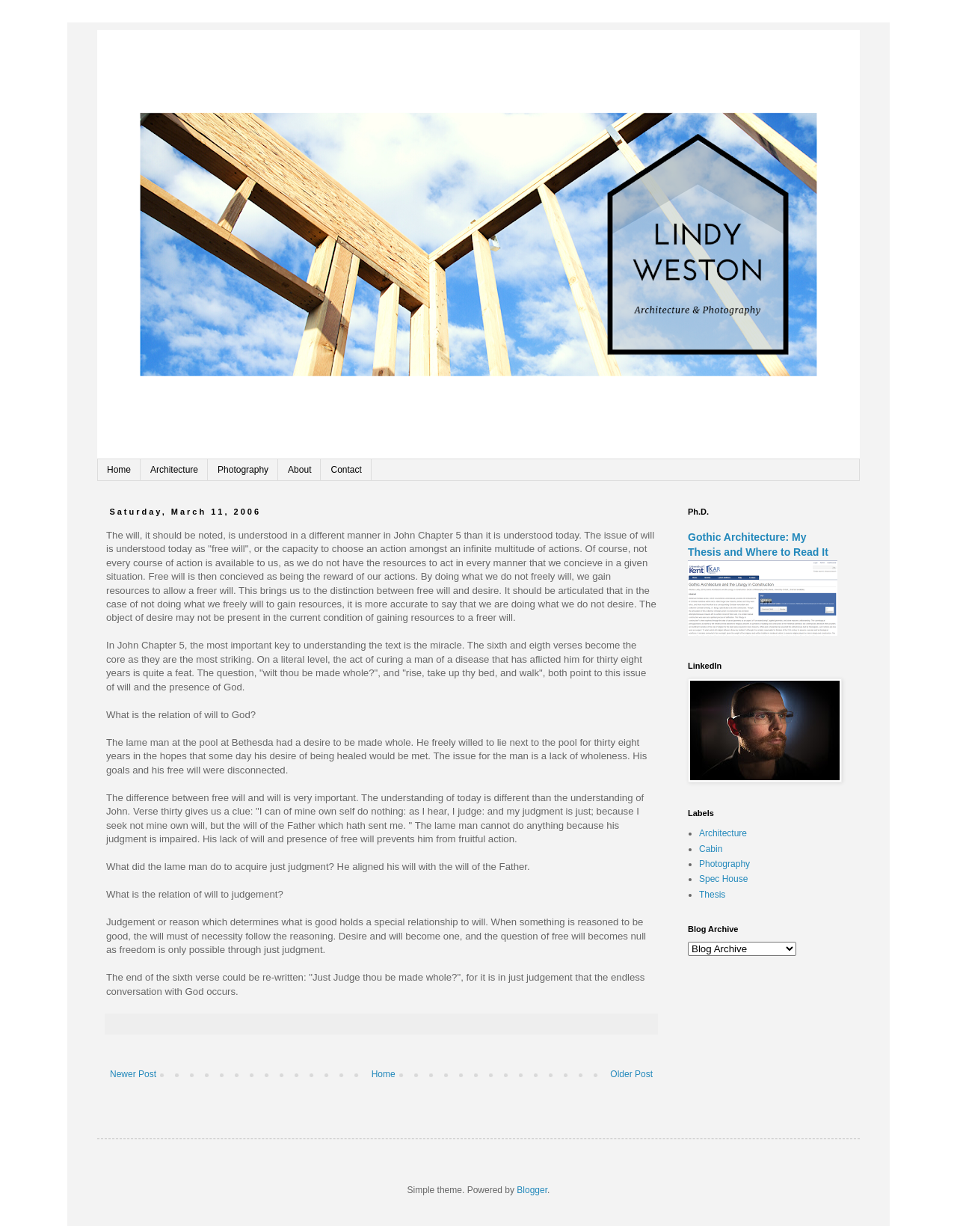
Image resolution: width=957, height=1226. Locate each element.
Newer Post (133, 1074)
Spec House (723, 879)
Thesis (712, 894)
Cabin (710, 849)
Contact (345, 470)
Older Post (631, 1074)
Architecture (174, 470)
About (299, 470)
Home (119, 470)
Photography (243, 470)
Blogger (532, 1190)
